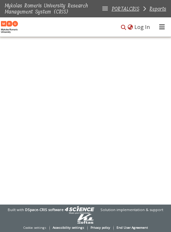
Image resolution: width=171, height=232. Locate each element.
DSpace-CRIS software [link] (44, 209)
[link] (79, 209)
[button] (123, 27)
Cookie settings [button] (34, 228)
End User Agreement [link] (132, 228)
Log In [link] (142, 27)
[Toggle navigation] (162, 27)
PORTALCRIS (125, 9)
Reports (158, 9)
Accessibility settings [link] (68, 228)
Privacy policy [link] (100, 228)
